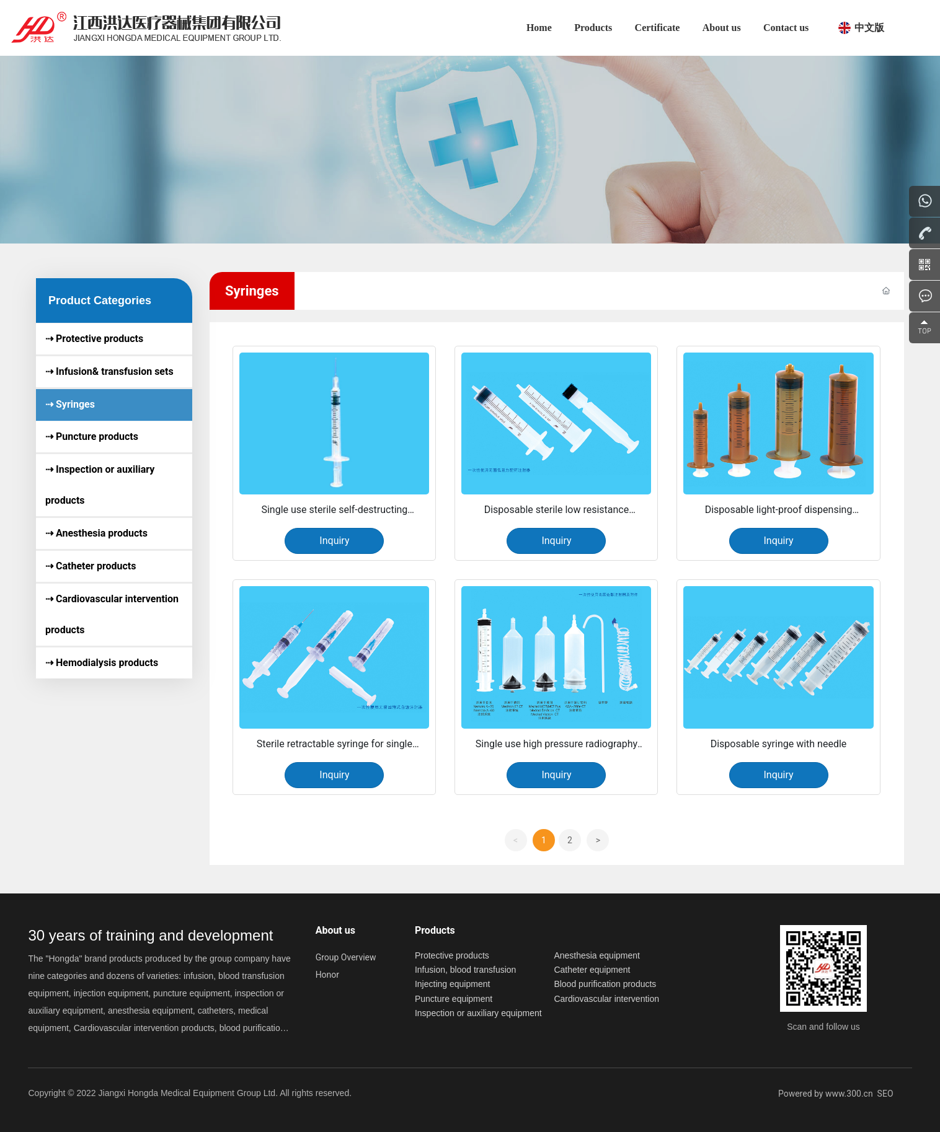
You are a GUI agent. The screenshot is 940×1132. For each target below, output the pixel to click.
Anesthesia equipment (597, 955)
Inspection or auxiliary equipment (478, 1013)
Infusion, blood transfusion (465, 970)
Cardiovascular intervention (606, 999)
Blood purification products (605, 984)
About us (335, 930)
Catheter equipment (592, 970)
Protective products (452, 955)
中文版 (869, 27)
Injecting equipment (452, 984)
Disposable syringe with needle (779, 744)
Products (435, 930)
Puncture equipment (453, 999)
